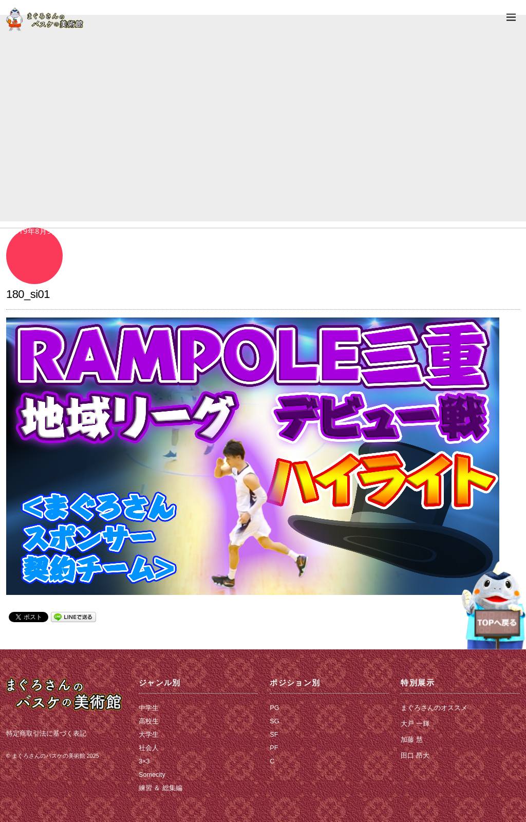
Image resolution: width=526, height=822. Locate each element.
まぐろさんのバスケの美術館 (48, 756)
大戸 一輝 (415, 723)
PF (274, 748)
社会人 (149, 748)
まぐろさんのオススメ (434, 708)
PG (274, 708)
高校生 (149, 721)
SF (274, 734)
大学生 (149, 734)
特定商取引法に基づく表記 (46, 733)
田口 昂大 (415, 755)
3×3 (144, 761)
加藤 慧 (412, 739)
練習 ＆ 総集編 (160, 788)
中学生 (149, 708)
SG (274, 721)
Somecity (152, 774)
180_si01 (28, 294)
